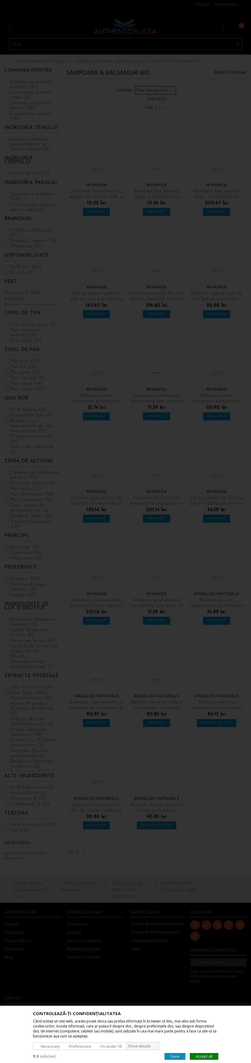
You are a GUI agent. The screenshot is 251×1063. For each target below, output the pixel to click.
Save (174, 1056)
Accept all (204, 1056)
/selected (44, 1056)
